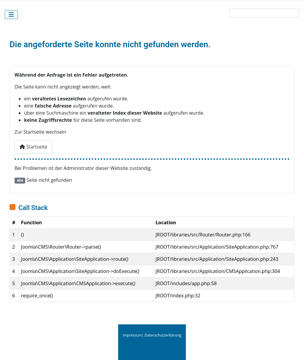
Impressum (132, 335)
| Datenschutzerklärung (161, 335)
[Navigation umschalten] (11, 14)
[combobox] (264, 13)
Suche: (220, 14)
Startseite (33, 146)
